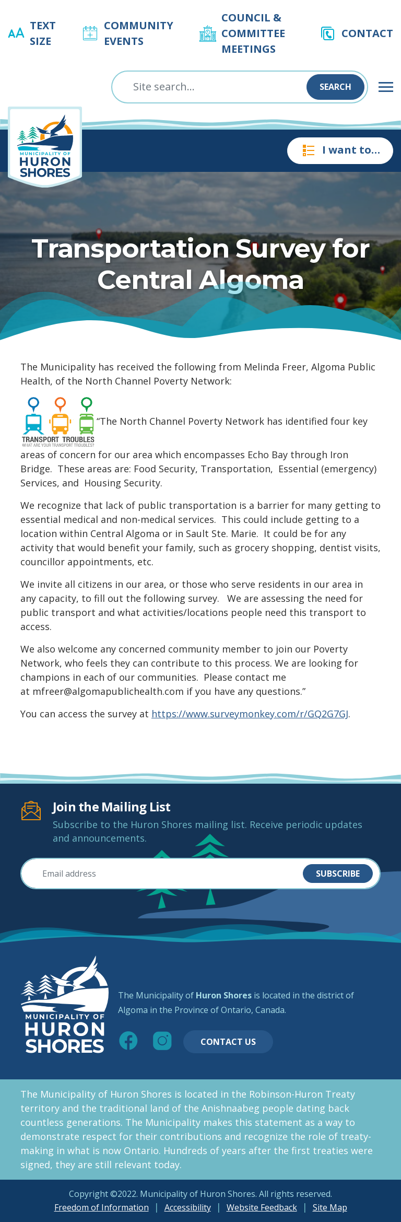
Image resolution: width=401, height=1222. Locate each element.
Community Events (138, 33)
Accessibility (187, 1207)
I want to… (340, 150)
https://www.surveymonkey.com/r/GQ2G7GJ (249, 713)
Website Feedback (262, 1207)
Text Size (43, 33)
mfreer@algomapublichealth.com (108, 691)
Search (335, 86)
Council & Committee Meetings (253, 33)
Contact (367, 33)
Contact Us (228, 1042)
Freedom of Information (101, 1207)
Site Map (330, 1207)
